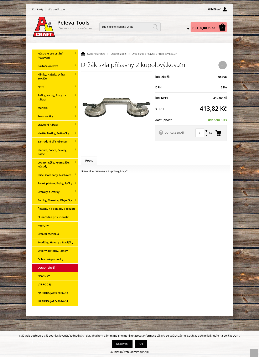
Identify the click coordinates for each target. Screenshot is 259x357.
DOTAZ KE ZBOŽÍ (174, 132)
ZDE (146, 352)
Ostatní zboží (118, 54)
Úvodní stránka (96, 54)
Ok (141, 343)
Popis (89, 160)
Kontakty (37, 9)
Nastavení (122, 343)
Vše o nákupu (56, 9)
